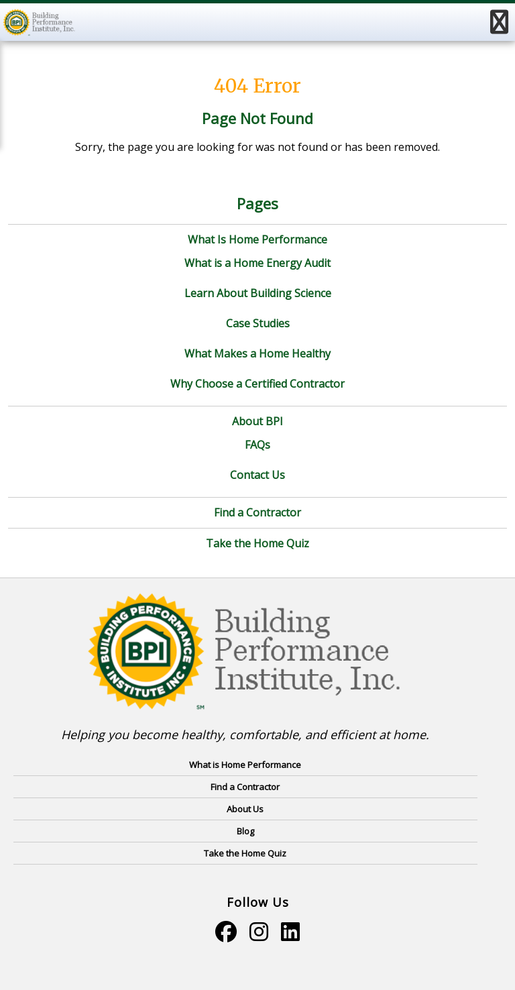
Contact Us (257, 475)
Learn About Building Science (257, 293)
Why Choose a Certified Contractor (257, 383)
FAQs (257, 444)
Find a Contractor (257, 512)
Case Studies (258, 323)
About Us (245, 809)
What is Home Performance (245, 765)
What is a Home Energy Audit (257, 263)
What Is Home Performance (257, 239)
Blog (245, 831)
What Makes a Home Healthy (257, 353)
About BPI (257, 421)
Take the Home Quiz (257, 543)
